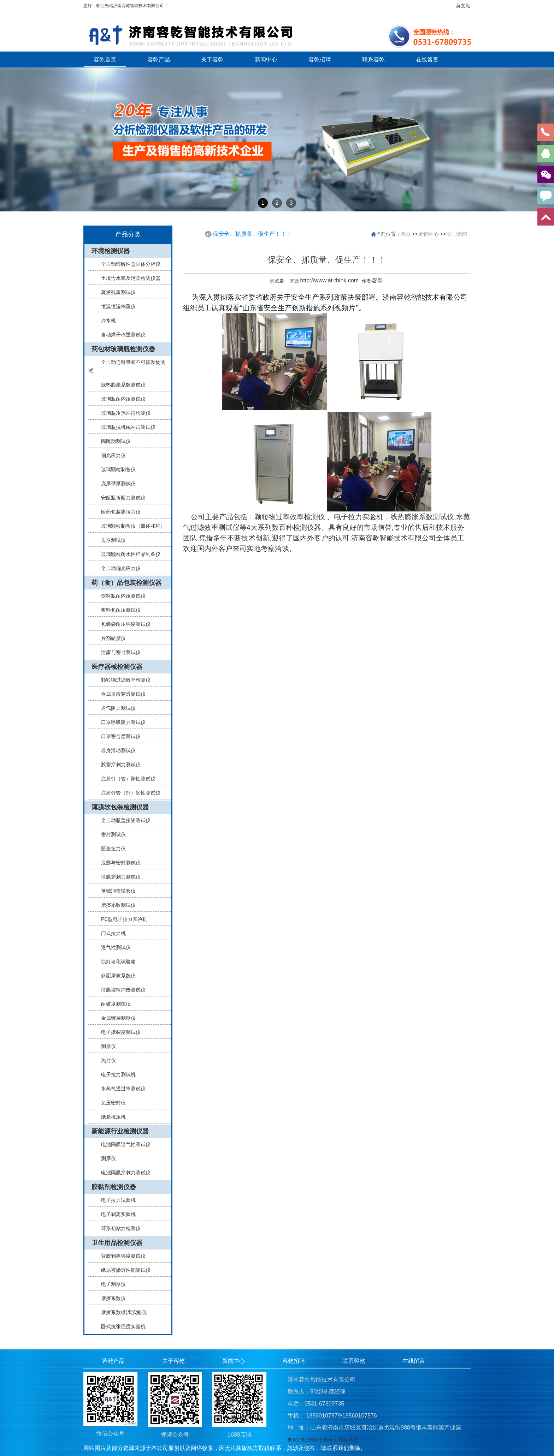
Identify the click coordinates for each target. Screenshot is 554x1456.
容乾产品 (158, 59)
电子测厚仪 (110, 1284)
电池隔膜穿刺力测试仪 (123, 1172)
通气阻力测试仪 (115, 708)
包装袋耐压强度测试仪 (123, 624)
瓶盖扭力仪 (110, 848)
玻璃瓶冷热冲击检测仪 (123, 413)
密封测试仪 (110, 834)
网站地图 (349, 1440)
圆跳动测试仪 (113, 441)
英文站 (463, 5)
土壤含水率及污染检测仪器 (127, 278)
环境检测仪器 (111, 250)
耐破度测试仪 (113, 1004)
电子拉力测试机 (115, 1074)
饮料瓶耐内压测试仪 (120, 596)
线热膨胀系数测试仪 (120, 385)
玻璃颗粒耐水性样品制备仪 (127, 554)
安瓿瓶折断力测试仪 (120, 498)
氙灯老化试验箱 (115, 961)
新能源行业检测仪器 (120, 1131)
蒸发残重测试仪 (115, 292)
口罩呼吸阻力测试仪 (120, 722)
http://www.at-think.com (329, 280)
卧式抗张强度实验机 (120, 1326)
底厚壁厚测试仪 (115, 483)
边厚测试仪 (110, 540)
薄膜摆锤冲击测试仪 (120, 990)
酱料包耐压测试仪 (118, 610)
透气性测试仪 (113, 947)
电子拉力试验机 (115, 1200)
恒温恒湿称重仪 (115, 306)
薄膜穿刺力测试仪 (118, 877)
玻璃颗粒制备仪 (115, 469)
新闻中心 (266, 59)
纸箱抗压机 (110, 1117)
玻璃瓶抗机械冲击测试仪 (125, 427)
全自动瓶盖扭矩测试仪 (123, 820)
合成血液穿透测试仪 (120, 694)
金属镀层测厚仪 (115, 1018)
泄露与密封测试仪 (118, 652)
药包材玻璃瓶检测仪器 (123, 349)
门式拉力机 (110, 933)
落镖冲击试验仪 (115, 891)
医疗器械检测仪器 (117, 666)
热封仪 (105, 1060)
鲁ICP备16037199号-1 (312, 1440)
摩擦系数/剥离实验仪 (121, 1312)
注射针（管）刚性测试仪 (125, 778)
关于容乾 (212, 59)
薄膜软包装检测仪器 (120, 807)
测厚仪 (105, 1046)
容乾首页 (105, 59)
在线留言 (427, 59)
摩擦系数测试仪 (115, 905)
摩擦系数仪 (110, 1298)
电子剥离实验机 (115, 1214)
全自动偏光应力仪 (118, 568)
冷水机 (105, 320)
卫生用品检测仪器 (117, 1242)
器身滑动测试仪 (115, 750)
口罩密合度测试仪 (118, 736)
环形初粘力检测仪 (118, 1228)
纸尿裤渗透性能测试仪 (123, 1270)
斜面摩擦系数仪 (115, 975)
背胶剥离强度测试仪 (120, 1256)
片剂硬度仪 (110, 638)
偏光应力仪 (110, 455)
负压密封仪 (110, 1103)
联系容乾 (373, 59)
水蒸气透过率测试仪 (120, 1088)
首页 (406, 234)
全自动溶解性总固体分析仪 (127, 264)
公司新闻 (457, 234)
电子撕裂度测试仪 (118, 1032)
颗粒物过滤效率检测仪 (123, 680)
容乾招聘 (319, 59)
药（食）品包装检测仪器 (126, 582)
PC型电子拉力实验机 (121, 919)
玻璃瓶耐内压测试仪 (120, 399)
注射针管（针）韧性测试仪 (127, 793)
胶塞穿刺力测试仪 (118, 764)
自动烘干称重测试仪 (120, 334)
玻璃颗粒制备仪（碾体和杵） (130, 526)
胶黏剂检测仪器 (114, 1187)
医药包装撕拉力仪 (118, 512)
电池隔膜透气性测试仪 (123, 1144)
